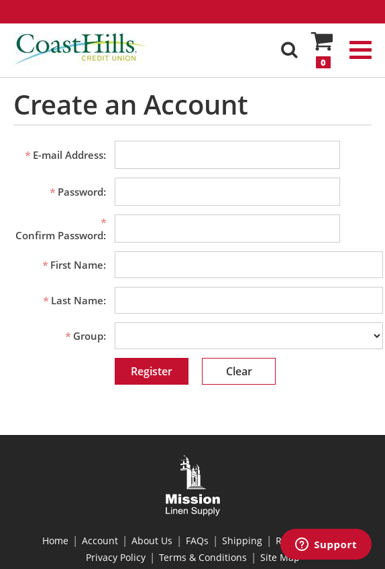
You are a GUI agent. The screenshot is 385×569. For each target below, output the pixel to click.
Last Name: (78, 300)
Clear (239, 371)
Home (55, 540)
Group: (89, 335)
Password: (82, 191)
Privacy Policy (116, 557)
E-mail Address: (69, 155)
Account (100, 540)
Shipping (242, 540)
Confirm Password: (60, 235)
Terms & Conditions (203, 557)
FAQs (197, 540)
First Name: (78, 264)
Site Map (280, 557)
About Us (151, 540)
